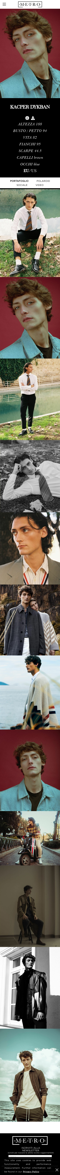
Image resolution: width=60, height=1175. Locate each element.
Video (40, 185)
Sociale (22, 185)
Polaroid (43, 181)
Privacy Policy (31, 1171)
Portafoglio (19, 181)
